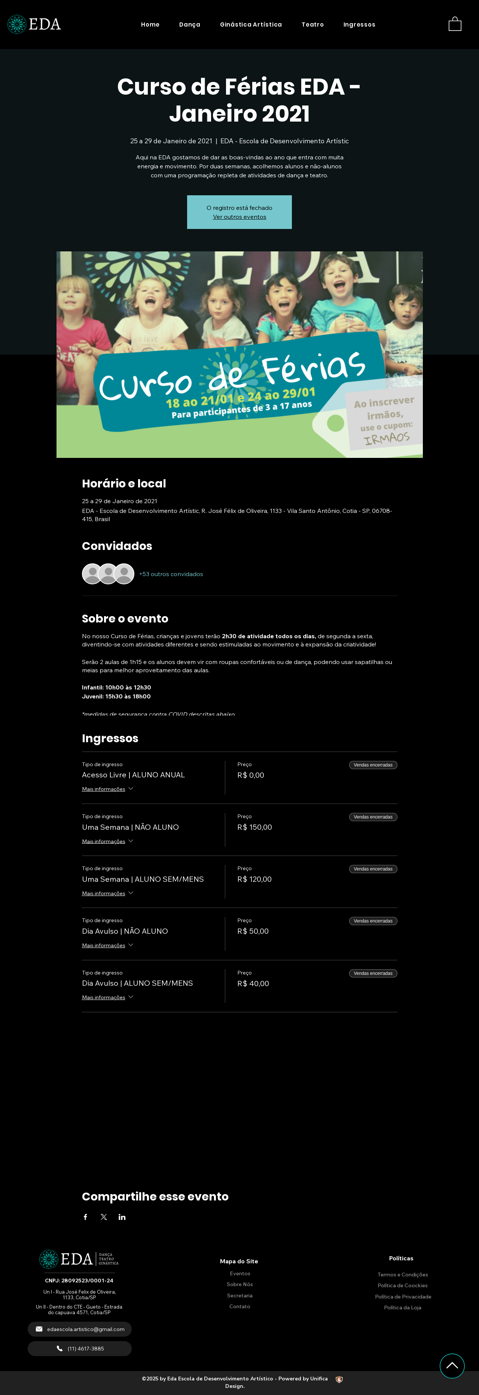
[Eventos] (239, 1273)
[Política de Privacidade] (402, 1296)
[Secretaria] (239, 1295)
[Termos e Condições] (402, 1274)
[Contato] (239, 1306)
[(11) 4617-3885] (80, 1348)
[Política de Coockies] (402, 1285)
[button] (190, 24)
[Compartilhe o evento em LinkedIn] (122, 1217)
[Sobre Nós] (239, 1284)
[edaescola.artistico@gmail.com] (80, 1329)
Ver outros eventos (239, 216)
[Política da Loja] (402, 1307)
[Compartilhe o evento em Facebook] (85, 1217)
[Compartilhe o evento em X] (103, 1217)
